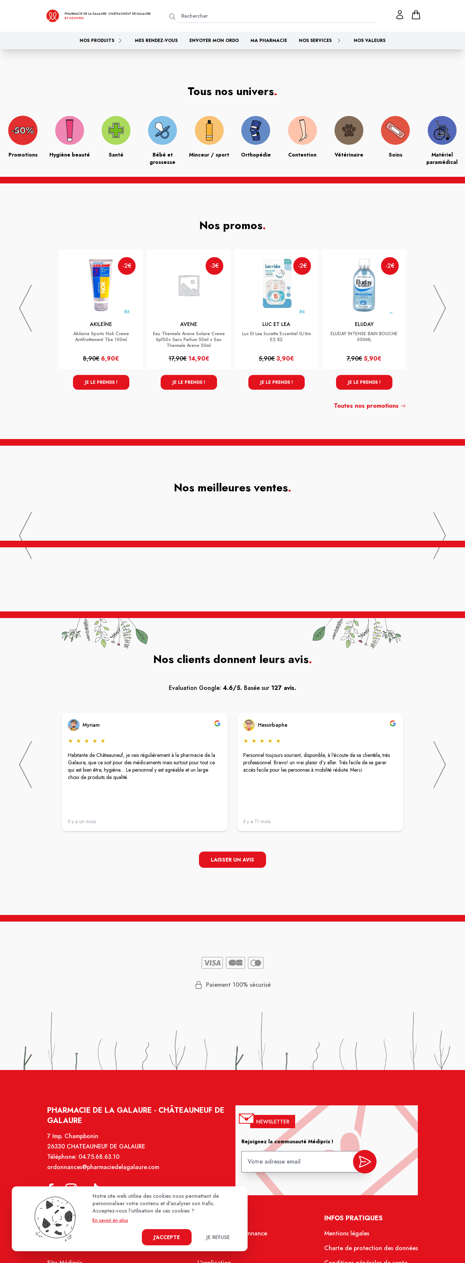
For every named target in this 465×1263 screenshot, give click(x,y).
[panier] (416, 15)
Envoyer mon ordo (214, 40)
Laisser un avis (232, 859)
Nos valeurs (369, 40)
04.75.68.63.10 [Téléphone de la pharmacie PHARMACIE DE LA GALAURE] (98, 1157)
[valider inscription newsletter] (365, 1162)
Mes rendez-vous (156, 40)
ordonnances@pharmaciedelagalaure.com (103, 1167)
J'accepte (167, 1237)
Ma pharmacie (269, 40)
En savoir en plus (110, 1220)
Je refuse (218, 1237)
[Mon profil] (400, 15)
